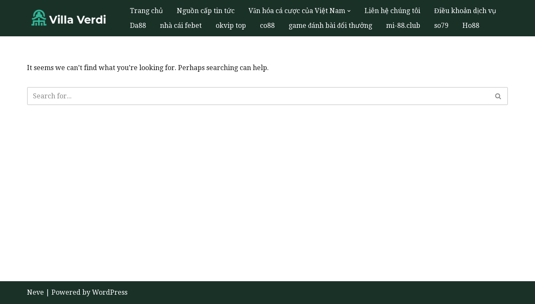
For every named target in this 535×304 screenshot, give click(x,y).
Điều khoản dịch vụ (465, 11)
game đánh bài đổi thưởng (330, 26)
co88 (267, 26)
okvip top (231, 26)
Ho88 (470, 26)
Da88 (138, 26)
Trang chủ (146, 11)
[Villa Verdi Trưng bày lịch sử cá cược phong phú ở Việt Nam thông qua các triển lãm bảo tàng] (71, 18)
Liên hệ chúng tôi (392, 11)
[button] (349, 11)
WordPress (109, 292)
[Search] (258, 96)
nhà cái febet (181, 26)
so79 (441, 26)
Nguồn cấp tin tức (206, 11)
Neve (35, 292)
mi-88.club (403, 26)
